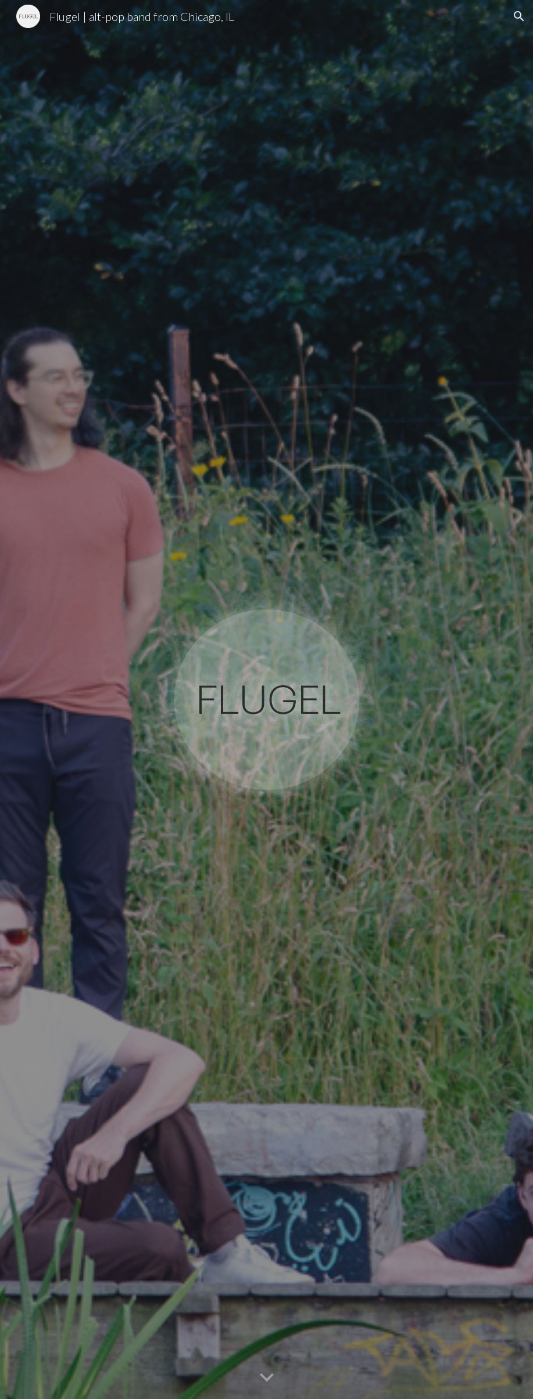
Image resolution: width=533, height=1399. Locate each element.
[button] (519, 16)
